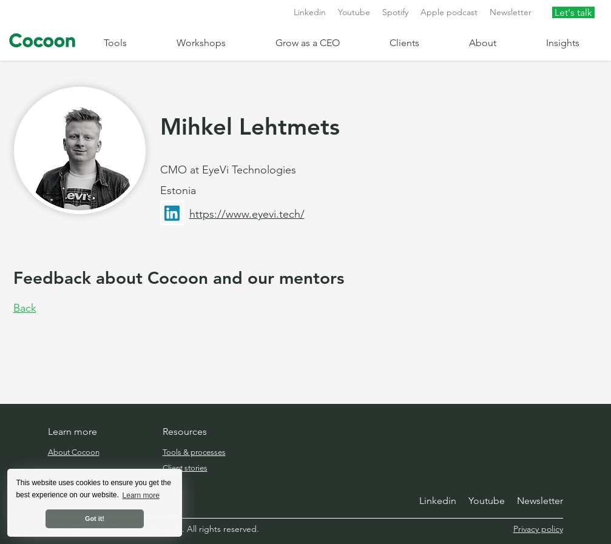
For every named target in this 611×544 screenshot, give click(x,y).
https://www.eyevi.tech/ (247, 214)
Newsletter (511, 12)
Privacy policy (538, 528)
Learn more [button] (141, 495)
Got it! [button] (94, 518)
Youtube (354, 12)
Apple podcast (449, 12)
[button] (131, 42)
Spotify (395, 12)
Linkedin (310, 12)
